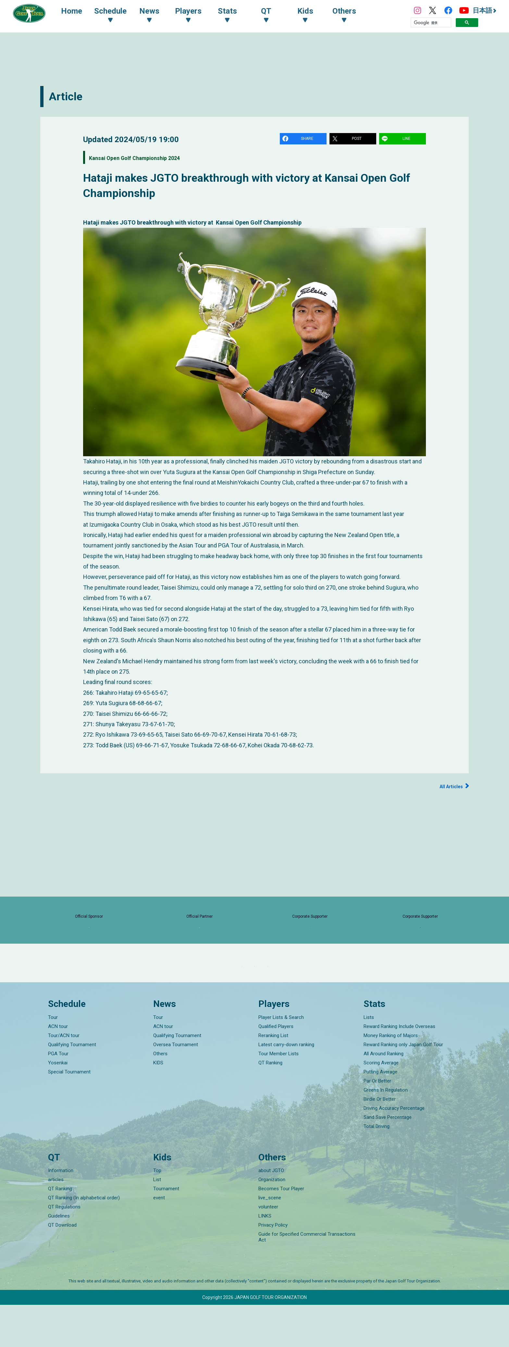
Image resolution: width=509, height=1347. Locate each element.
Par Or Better (377, 1123)
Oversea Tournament (175, 1086)
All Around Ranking (383, 1095)
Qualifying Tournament (72, 1086)
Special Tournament (69, 1114)
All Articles (448, 787)
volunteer (268, 1249)
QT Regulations (64, 1249)
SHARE (308, 140)
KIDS (158, 1105)
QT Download (62, 1267)
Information (60, 1213)
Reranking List (273, 1077)
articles (56, 1222)
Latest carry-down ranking (286, 1086)
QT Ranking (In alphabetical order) (84, 1240)
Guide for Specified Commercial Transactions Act (306, 1279)
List (157, 1222)
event (159, 1240)
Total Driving (377, 1168)
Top (157, 1213)
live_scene (269, 1240)
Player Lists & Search (281, 1059)
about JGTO (271, 1213)
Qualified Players (275, 1068)
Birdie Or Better (380, 1141)
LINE (407, 140)
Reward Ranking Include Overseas (399, 1068)
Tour (53, 1059)
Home (78, 12)
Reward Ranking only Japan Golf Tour (403, 1086)
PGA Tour (58, 1095)
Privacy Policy (273, 1267)
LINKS (264, 1258)
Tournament (166, 1231)
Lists (369, 1059)
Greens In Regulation (386, 1132)
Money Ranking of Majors (391, 1077)
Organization (271, 1222)
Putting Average (380, 1114)
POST (358, 140)
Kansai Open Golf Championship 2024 (155, 159)
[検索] (431, 24)
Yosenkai (58, 1105)
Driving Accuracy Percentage (394, 1150)
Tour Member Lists (278, 1095)
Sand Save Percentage (388, 1159)
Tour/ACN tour (64, 1077)
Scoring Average (381, 1105)
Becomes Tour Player (281, 1231)
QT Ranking (270, 1105)
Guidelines (59, 1258)
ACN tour (58, 1068)
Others (160, 1095)
